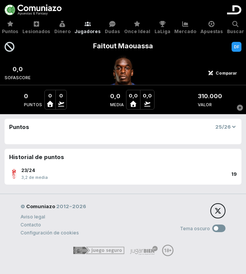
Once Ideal (137, 27)
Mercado (185, 27)
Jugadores (87, 27)
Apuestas (211, 27)
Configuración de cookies (49, 233)
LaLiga (162, 27)
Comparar (222, 73)
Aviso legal (32, 217)
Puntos (10, 27)
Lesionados (36, 27)
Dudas (112, 27)
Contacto (30, 225)
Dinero (62, 27)
